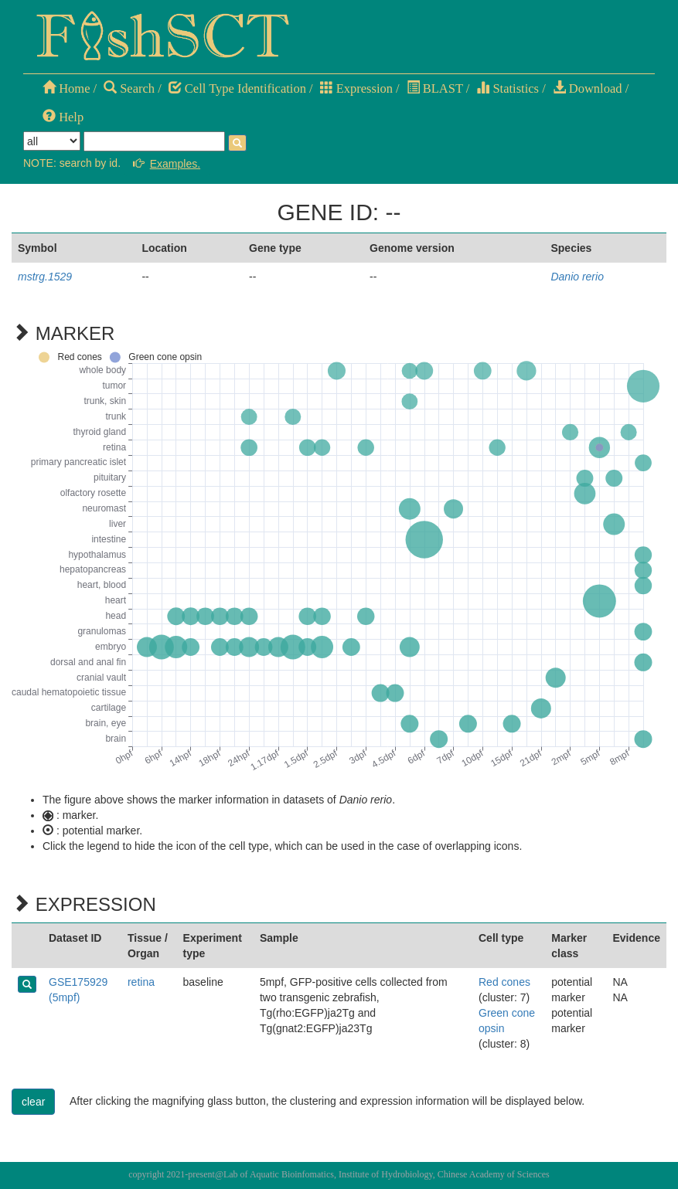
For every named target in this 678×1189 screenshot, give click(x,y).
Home (66, 88)
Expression (356, 88)
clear (33, 1102)
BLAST (435, 88)
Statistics (507, 88)
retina (141, 982)
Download (587, 88)
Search (129, 88)
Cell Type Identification (237, 88)
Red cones (504, 982)
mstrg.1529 (45, 276)
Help (63, 117)
